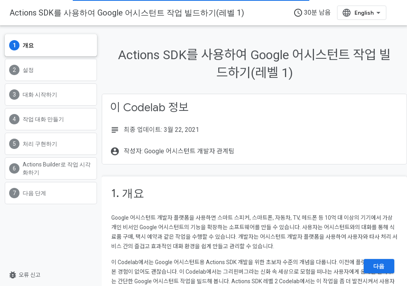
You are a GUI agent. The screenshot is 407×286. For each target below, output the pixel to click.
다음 (379, 266)
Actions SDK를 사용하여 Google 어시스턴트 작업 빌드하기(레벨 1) (127, 12)
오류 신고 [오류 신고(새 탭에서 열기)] (24, 275)
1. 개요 (127, 193)
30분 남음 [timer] (312, 12)
